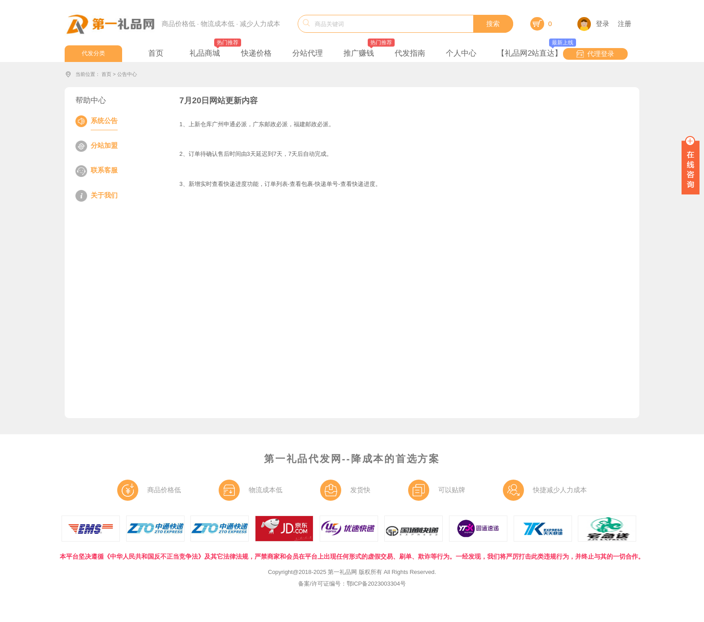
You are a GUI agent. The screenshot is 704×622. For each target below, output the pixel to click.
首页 (106, 74)
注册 (624, 23)
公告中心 (127, 74)
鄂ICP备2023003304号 (376, 583)
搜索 (493, 23)
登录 (593, 24)
